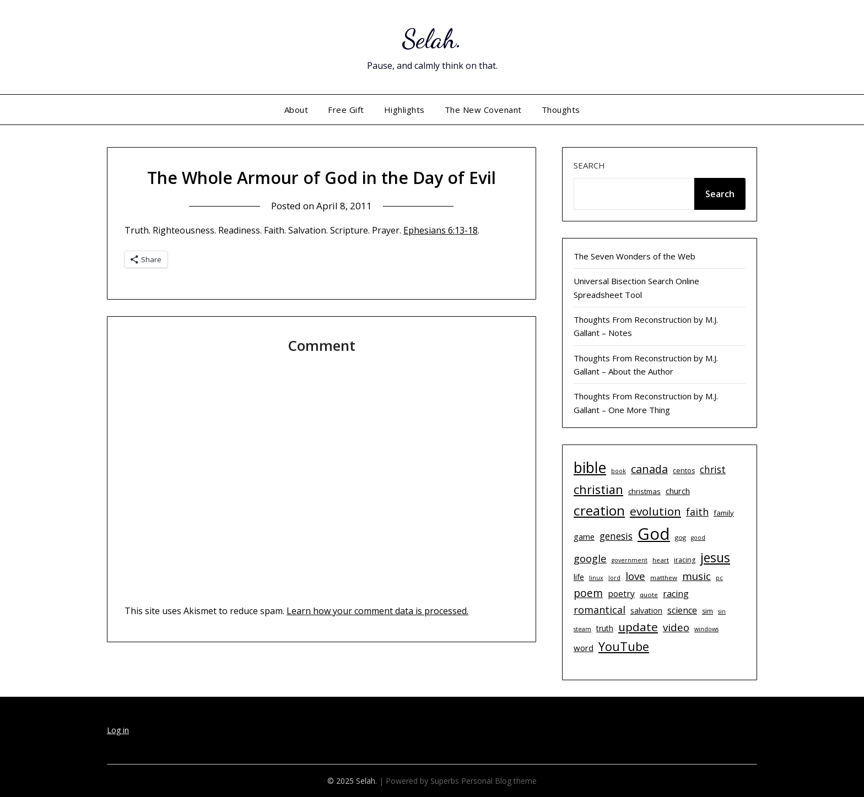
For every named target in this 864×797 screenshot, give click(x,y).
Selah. (432, 39)
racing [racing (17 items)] (676, 594)
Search (589, 165)
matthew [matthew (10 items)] (663, 577)
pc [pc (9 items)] (719, 578)
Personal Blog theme (499, 781)
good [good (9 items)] (698, 537)
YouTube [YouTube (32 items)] (623, 646)
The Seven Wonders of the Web (634, 256)
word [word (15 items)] (583, 647)
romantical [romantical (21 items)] (599, 609)
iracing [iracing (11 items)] (684, 560)
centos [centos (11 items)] (684, 470)
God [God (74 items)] (654, 534)
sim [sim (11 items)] (707, 611)
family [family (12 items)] (724, 513)
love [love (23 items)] (635, 576)
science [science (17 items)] (682, 610)
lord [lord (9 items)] (614, 578)
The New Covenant (483, 109)
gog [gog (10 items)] (680, 537)
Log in (118, 730)
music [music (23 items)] (696, 576)
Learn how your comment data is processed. (377, 611)
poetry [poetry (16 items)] (621, 594)
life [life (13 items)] (579, 577)
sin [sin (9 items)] (722, 611)
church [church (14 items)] (678, 491)
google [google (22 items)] (590, 558)
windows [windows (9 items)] (706, 629)
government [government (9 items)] (629, 560)
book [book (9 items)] (618, 471)
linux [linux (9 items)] (596, 578)
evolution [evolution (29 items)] (655, 511)
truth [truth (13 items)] (604, 628)
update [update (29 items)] (638, 627)
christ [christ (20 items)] (713, 469)
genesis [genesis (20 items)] (616, 536)
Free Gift (346, 109)
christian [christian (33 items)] (598, 489)
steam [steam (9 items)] (582, 629)
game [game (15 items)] (584, 536)
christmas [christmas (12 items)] (644, 491)
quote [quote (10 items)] (649, 594)
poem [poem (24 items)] (588, 593)
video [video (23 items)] (676, 627)
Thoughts (561, 109)
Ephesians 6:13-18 (440, 230)
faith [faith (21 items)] (697, 511)
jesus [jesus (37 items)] (715, 557)
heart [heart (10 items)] (660, 560)
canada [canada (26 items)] (649, 469)
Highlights (404, 109)
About (296, 109)
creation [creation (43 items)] (599, 510)
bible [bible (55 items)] (590, 468)
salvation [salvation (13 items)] (646, 610)
